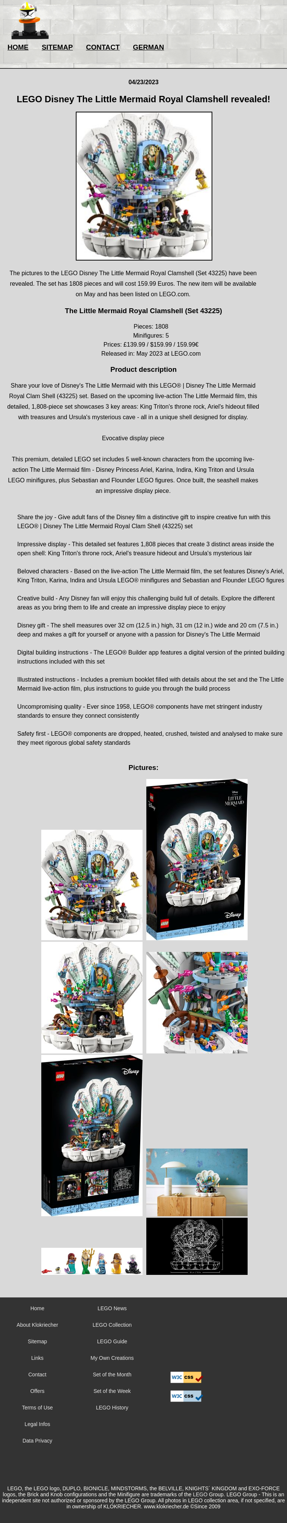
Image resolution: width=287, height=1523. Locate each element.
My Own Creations (112, 1358)
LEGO (200, 1494)
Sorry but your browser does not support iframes (187, 1334)
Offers (37, 1391)
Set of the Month (112, 1374)
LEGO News (112, 1308)
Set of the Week (112, 1391)
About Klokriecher (37, 1325)
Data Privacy (37, 1441)
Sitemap (37, 1341)
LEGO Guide (112, 1341)
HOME (18, 47)
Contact (38, 1374)
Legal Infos (37, 1424)
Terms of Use (37, 1408)
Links (37, 1358)
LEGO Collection (112, 1325)
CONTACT (103, 47)
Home (37, 1308)
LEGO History (112, 1408)
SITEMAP (57, 47)
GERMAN (148, 47)
